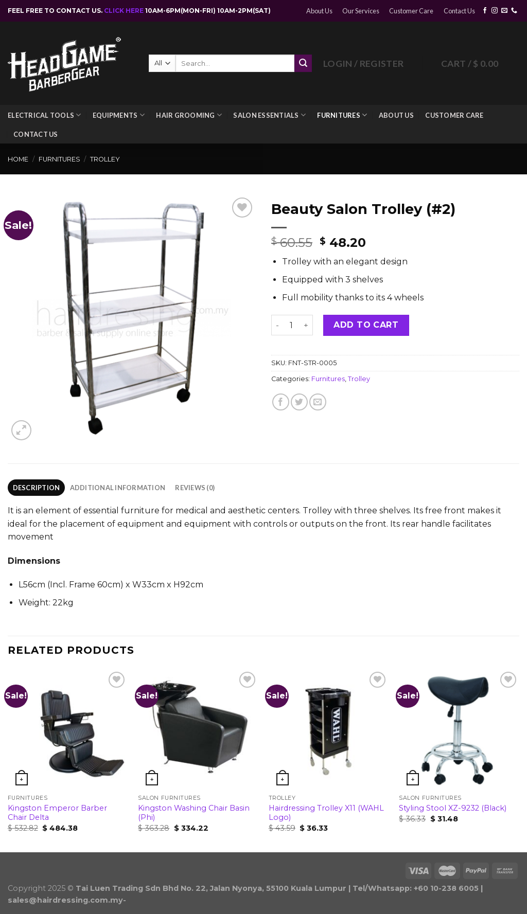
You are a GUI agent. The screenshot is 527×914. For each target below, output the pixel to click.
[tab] (36, 487)
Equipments (119, 115)
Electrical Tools (44, 115)
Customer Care (411, 11)
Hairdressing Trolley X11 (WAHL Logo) (326, 812)
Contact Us (459, 11)
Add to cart (365, 325)
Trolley (105, 159)
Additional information (118, 487)
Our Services (360, 11)
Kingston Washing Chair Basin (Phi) (194, 812)
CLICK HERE (124, 10)
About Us (319, 11)
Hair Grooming (189, 115)
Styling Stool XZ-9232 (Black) (452, 808)
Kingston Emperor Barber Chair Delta (57, 812)
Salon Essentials (269, 115)
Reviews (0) (195, 487)
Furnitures (342, 115)
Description (36, 487)
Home (18, 159)
